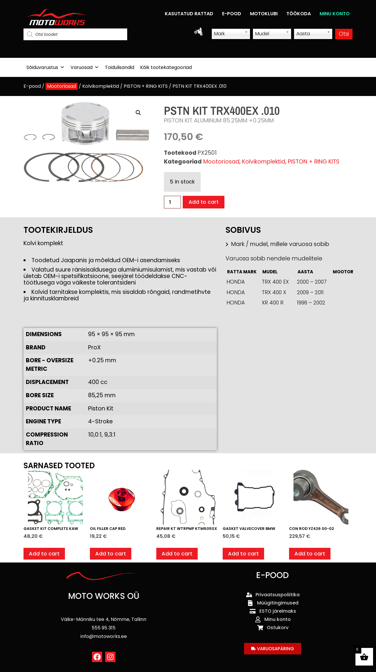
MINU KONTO (335, 13)
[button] (138, 112)
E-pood (32, 86)
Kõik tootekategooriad (166, 67)
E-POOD (231, 13)
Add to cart (205, 202)
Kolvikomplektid (100, 86)
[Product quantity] (172, 202)
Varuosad (84, 67)
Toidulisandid (119, 67)
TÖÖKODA (298, 13)
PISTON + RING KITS (146, 86)
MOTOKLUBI (264, 13)
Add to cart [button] (45, 554)
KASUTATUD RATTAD (189, 13)
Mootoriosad (61, 86)
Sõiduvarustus (45, 67)
